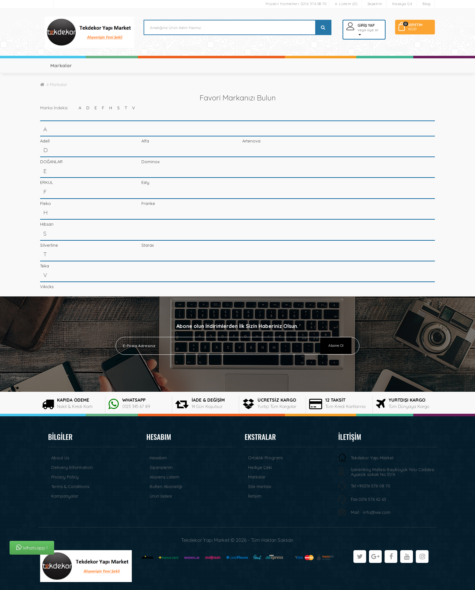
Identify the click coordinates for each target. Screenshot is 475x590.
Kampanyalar (64, 496)
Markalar (61, 65)
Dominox (150, 161)
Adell (45, 140)
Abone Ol (336, 345)
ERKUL (46, 182)
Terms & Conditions (70, 486)
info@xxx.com (377, 512)
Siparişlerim (161, 467)
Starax (147, 245)
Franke (148, 203)
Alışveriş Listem (164, 476)
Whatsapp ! (31, 547)
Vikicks (46, 286)
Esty (145, 182)
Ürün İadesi (161, 496)
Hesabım (158, 457)
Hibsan (46, 224)
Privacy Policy (65, 476)
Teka (44, 265)
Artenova (251, 140)
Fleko (45, 203)
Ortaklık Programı (265, 457)
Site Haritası (259, 486)
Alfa (145, 140)
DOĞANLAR (51, 161)
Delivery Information (72, 467)
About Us (60, 457)
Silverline (49, 245)
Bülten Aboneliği (166, 486)
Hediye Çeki (260, 467)
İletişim (254, 496)
